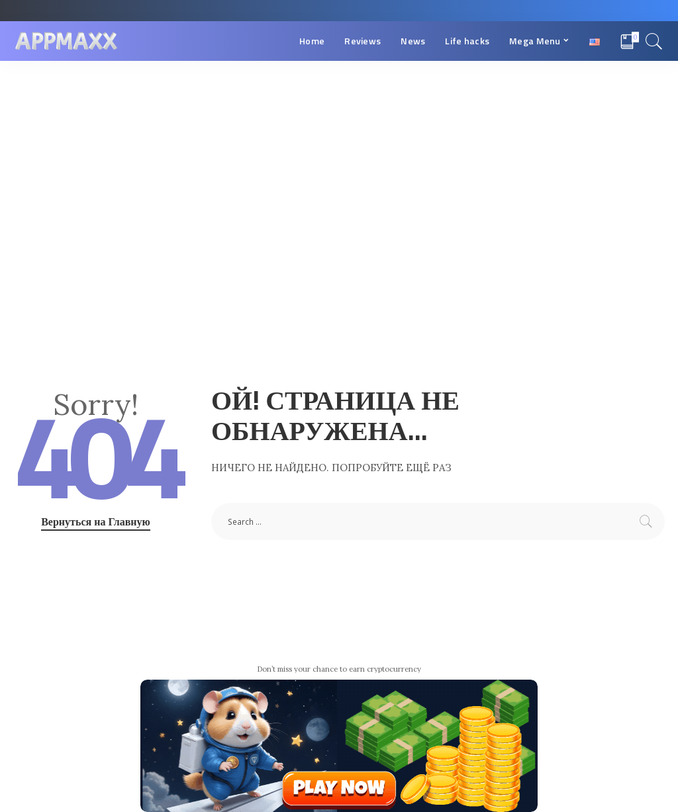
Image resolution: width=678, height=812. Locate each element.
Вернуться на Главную (95, 521)
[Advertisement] (339, 160)
